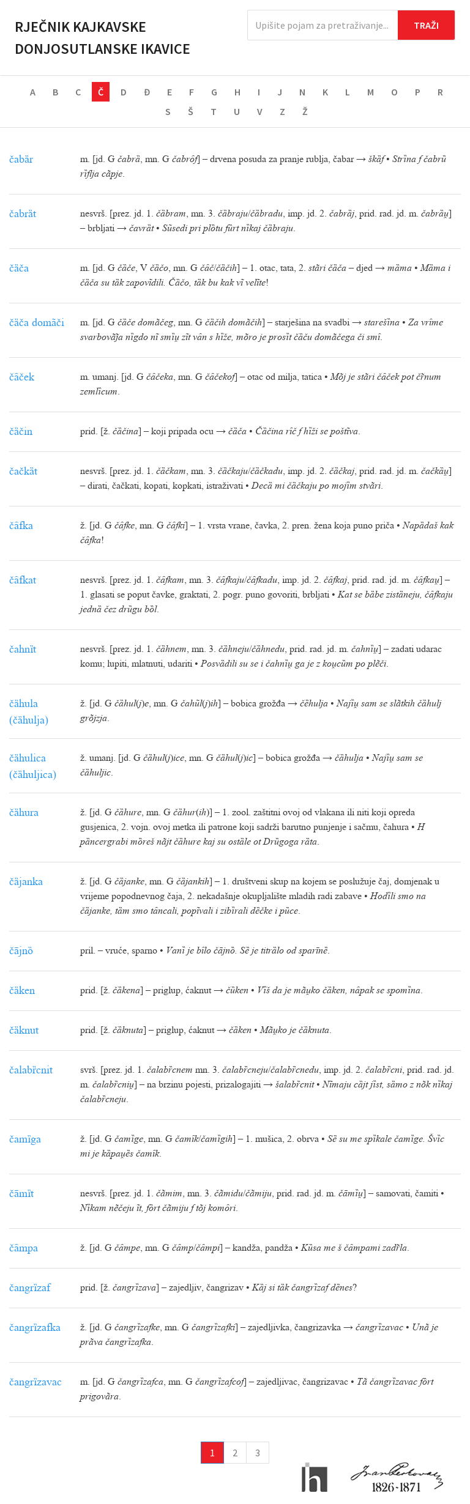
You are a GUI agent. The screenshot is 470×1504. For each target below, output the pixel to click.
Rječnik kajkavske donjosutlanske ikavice (102, 37)
